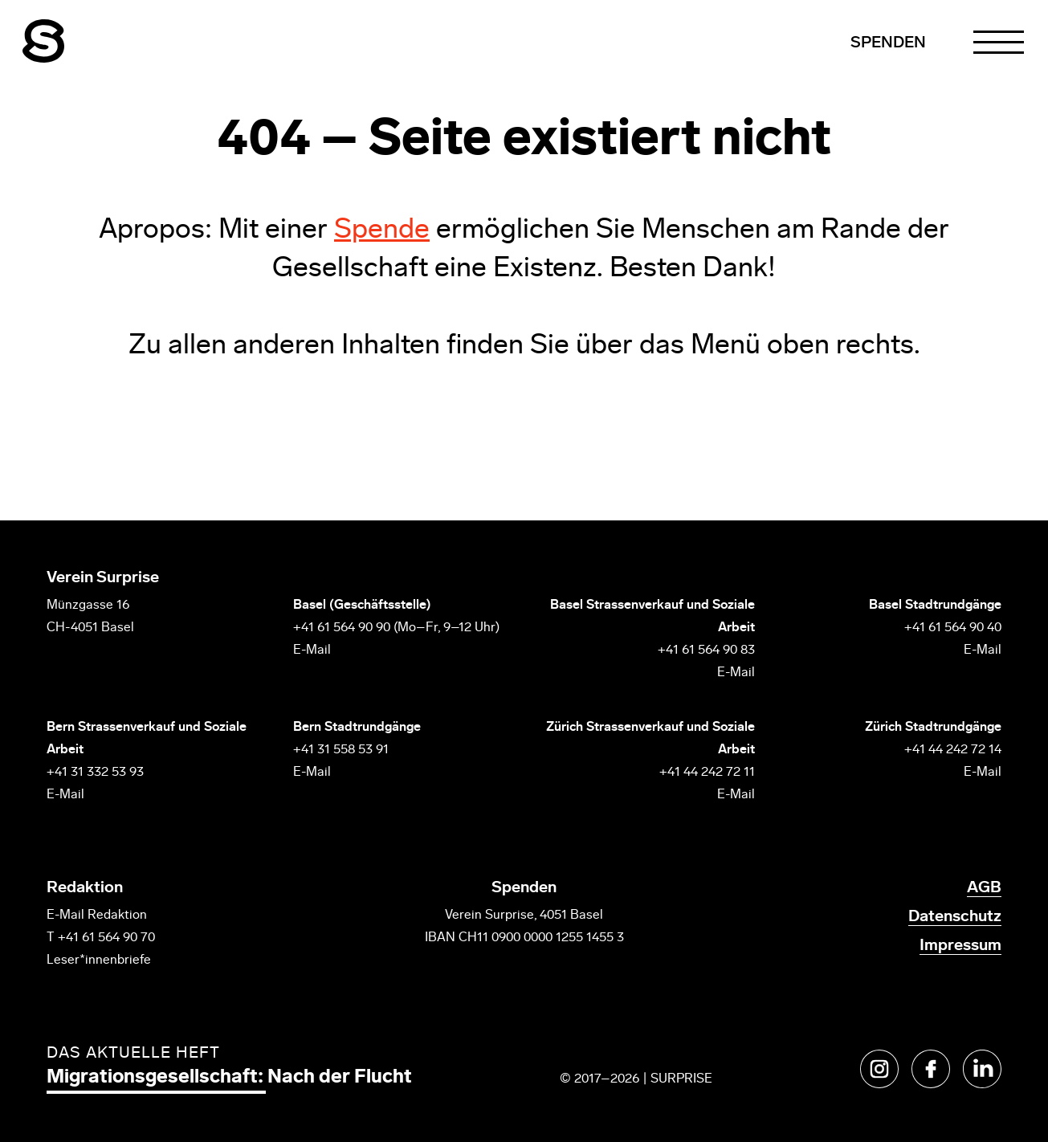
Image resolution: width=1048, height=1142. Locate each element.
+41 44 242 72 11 (707, 772)
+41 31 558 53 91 (341, 750)
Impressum (960, 946)
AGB (984, 888)
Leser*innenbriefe (99, 960)
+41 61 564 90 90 (341, 628)
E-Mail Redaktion (97, 915)
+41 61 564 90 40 (952, 628)
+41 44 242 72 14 (952, 750)
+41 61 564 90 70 (106, 938)
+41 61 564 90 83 (706, 650)
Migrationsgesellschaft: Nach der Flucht (229, 1077)
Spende (382, 231)
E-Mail (312, 650)
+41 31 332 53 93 (97, 772)
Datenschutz (954, 917)
